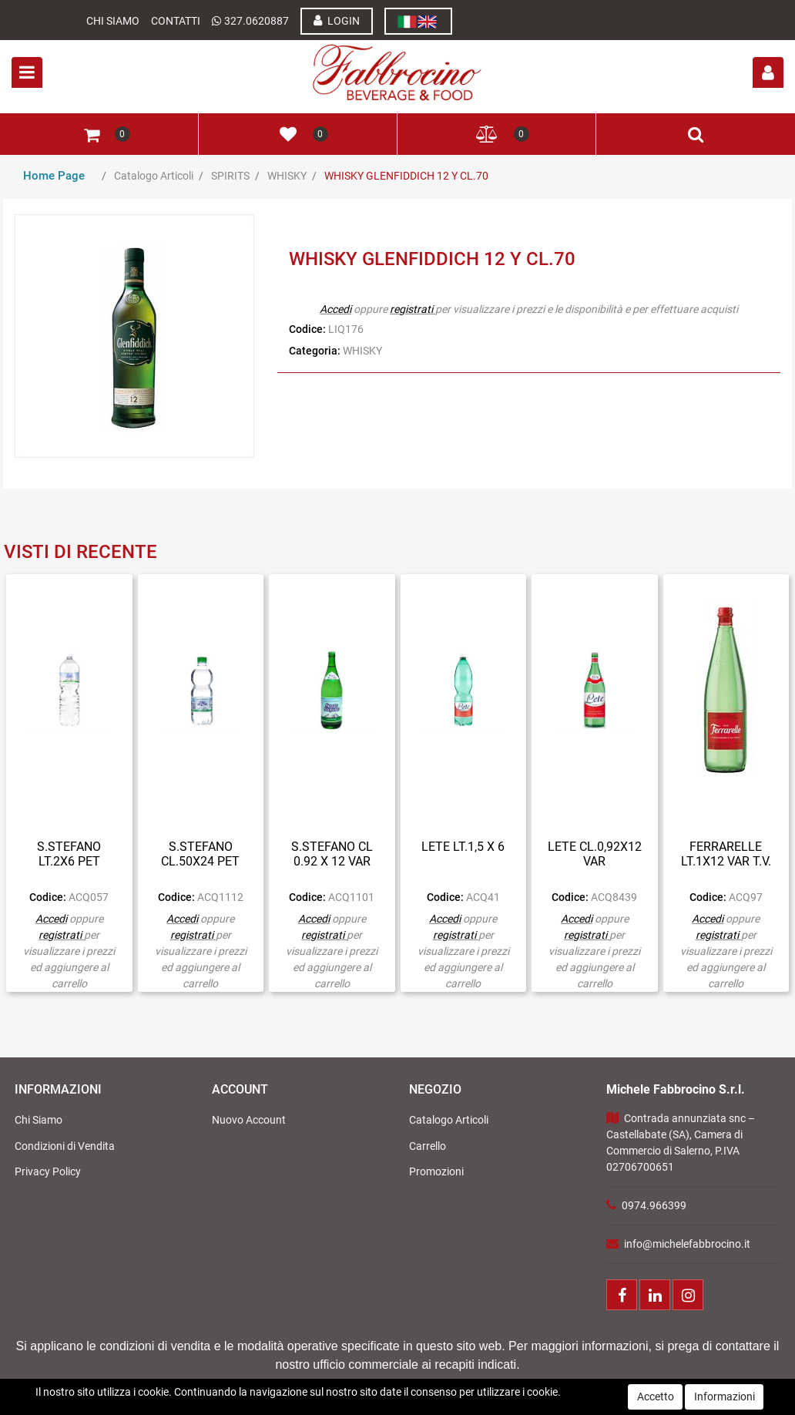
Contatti (175, 21)
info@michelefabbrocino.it (687, 1244)
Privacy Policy (48, 1171)
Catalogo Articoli (153, 176)
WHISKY (287, 176)
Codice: (307, 329)
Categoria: (314, 351)
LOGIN (337, 20)
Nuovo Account (249, 1120)
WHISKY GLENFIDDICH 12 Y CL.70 (406, 176)
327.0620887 (256, 21)
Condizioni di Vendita (65, 1146)
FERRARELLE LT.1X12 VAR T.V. (726, 854)
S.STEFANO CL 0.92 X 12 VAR (332, 854)
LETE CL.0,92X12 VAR (595, 854)
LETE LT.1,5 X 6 (463, 846)
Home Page (54, 176)
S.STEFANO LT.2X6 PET (69, 854)
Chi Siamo (112, 21)
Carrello (427, 1146)
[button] (768, 72)
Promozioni (436, 1171)
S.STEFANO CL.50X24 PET (200, 854)
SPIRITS (230, 176)
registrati (411, 309)
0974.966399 (654, 1205)
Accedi (335, 309)
